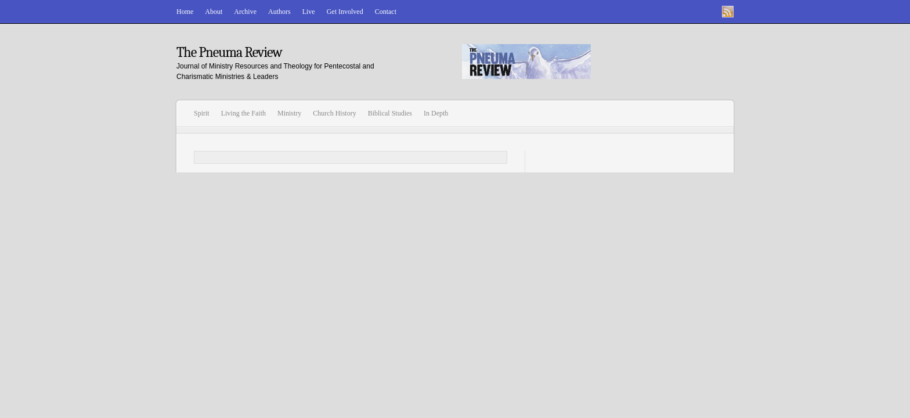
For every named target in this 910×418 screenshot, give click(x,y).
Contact (385, 12)
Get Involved (345, 12)
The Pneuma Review (229, 52)
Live (308, 12)
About (213, 12)
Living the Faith (243, 113)
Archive (245, 12)
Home (184, 12)
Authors (279, 12)
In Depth (436, 113)
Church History (334, 113)
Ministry (289, 113)
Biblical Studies (390, 113)
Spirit (202, 113)
